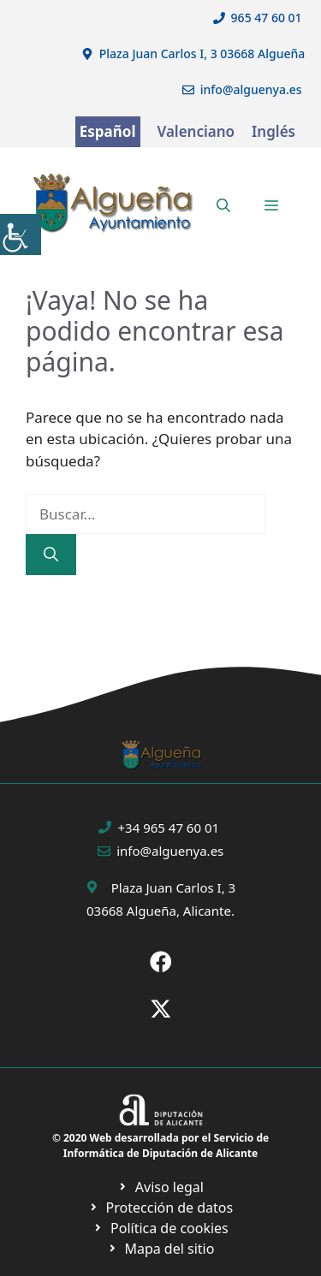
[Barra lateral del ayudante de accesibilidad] (20, 234)
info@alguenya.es (251, 89)
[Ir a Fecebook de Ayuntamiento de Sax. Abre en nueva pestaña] (161, 962)
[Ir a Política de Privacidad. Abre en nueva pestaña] (160, 1187)
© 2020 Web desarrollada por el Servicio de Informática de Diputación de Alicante (160, 1145)
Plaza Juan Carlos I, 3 (173, 887)
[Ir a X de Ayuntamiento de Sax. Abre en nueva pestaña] (161, 1009)
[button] (223, 205)
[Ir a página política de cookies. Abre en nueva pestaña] (160, 1207)
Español (108, 131)
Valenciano (196, 131)
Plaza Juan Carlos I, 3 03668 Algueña (202, 53)
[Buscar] (51, 554)
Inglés (273, 131)
